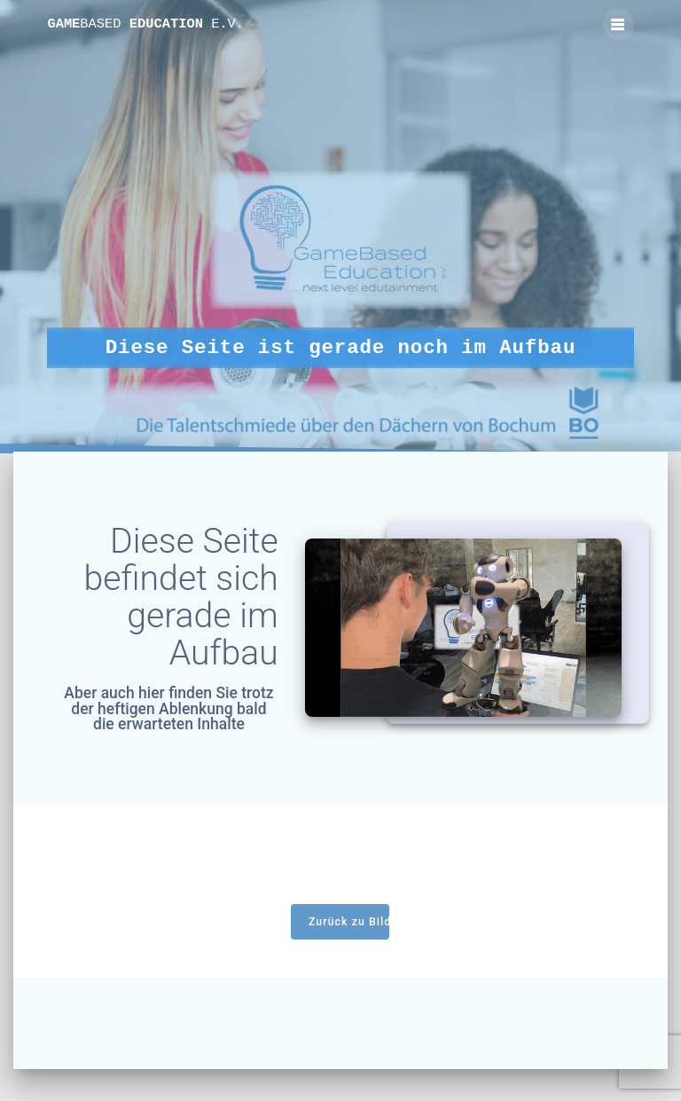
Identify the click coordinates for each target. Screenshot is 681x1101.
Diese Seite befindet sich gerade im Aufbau (181, 597)
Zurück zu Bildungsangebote (349, 922)
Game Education (145, 24)
